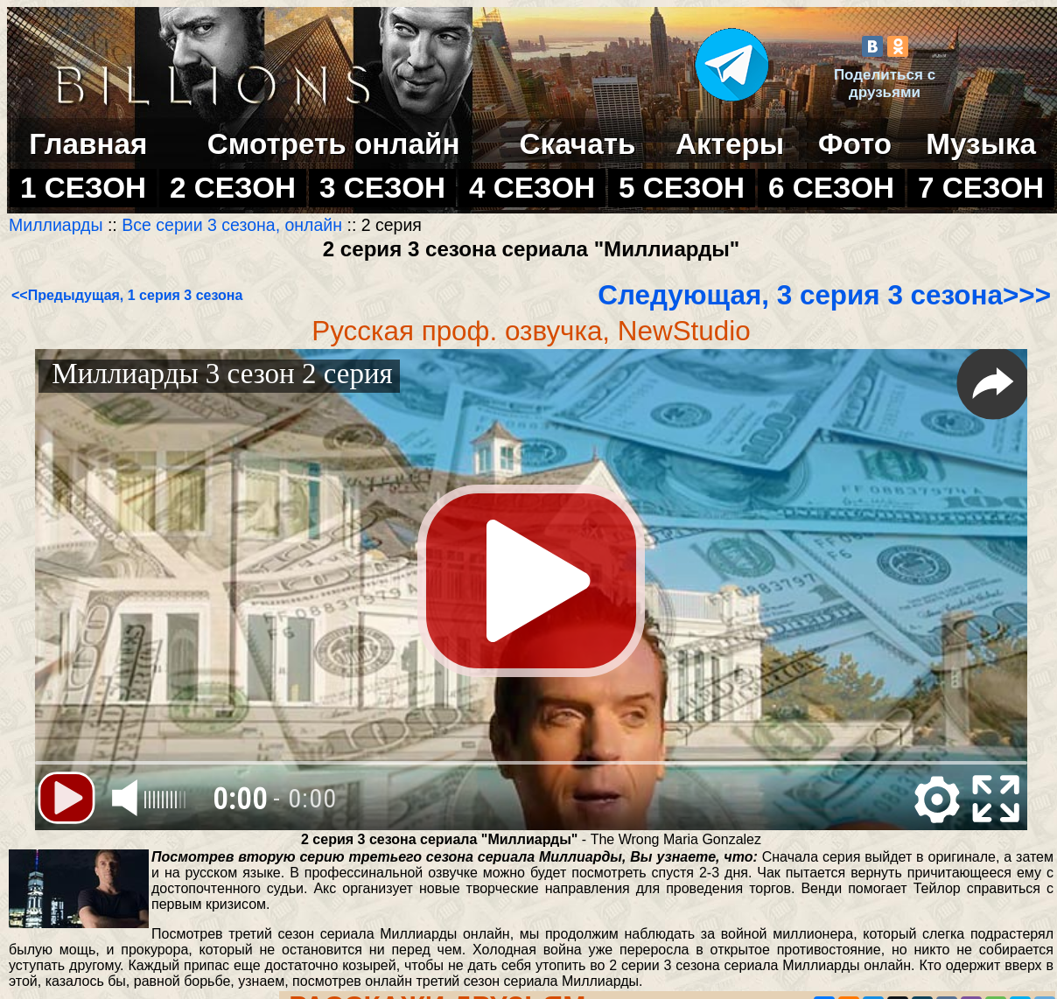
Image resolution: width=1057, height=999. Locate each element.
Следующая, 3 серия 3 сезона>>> (824, 295)
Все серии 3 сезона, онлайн (232, 224)
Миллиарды (58, 224)
